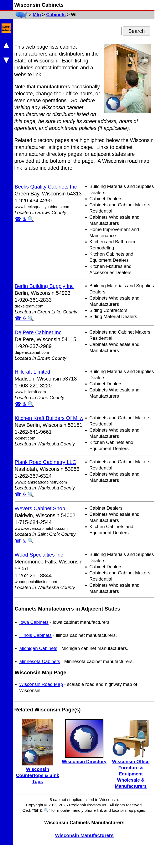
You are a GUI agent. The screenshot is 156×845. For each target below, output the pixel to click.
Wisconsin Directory (84, 761)
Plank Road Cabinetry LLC (45, 462)
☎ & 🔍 (24, 219)
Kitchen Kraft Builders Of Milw (49, 418)
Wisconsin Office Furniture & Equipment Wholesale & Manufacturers (130, 774)
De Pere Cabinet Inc (38, 332)
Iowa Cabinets (34, 622)
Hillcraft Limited (32, 372)
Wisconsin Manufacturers (84, 835)
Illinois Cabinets (35, 635)
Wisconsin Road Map (41, 684)
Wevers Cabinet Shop (40, 508)
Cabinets (56, 14)
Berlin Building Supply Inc (44, 286)
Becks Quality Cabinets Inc (46, 187)
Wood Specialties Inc (39, 555)
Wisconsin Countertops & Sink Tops (37, 775)
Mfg (37, 14)
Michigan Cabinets (38, 648)
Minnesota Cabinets (39, 661)
